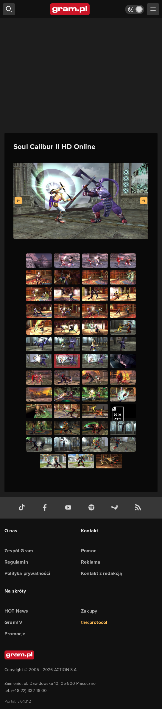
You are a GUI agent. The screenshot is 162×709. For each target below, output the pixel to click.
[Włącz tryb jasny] (134, 9)
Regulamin (16, 562)
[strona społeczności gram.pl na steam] (116, 508)
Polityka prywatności (27, 573)
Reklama (90, 562)
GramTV (13, 622)
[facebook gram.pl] (46, 508)
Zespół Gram (18, 550)
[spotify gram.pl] (92, 508)
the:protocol (94, 622)
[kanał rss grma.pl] (139, 508)
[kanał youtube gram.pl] (69, 508)
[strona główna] (70, 9)
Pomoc (88, 550)
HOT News (16, 611)
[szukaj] (9, 9)
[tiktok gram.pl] (23, 508)
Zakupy (89, 611)
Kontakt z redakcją (101, 573)
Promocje (15, 633)
